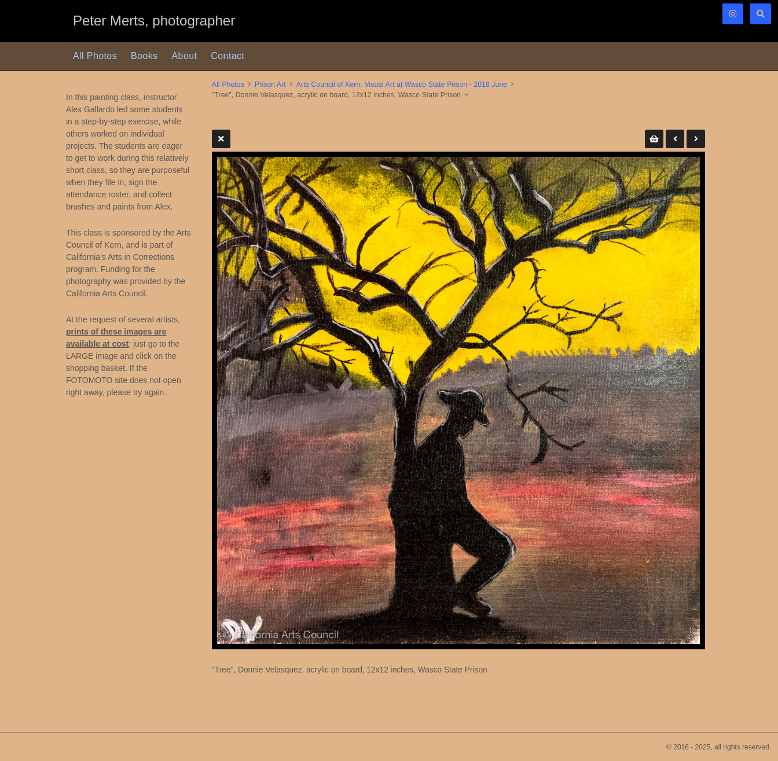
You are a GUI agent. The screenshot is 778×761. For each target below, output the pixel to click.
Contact (227, 56)
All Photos (95, 56)
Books (144, 56)
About (184, 56)
